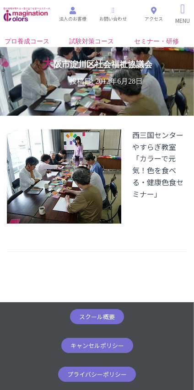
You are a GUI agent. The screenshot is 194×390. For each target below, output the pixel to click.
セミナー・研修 (156, 41)
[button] (97, 316)
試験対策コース (91, 41)
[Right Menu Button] (183, 14)
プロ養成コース (27, 41)
